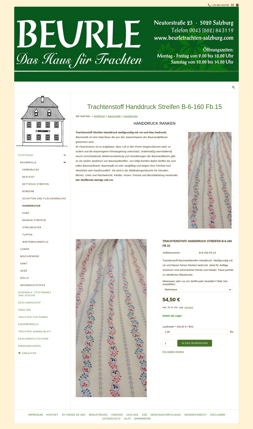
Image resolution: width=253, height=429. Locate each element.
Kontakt (52, 414)
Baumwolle (114, 116)
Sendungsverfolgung (165, 414)
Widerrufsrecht (195, 414)
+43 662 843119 (218, 5)
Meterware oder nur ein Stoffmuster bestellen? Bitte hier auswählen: (195, 283)
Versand (188, 307)
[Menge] (169, 343)
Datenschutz (111, 418)
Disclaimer (217, 414)
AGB (144, 414)
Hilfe (127, 418)
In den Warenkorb (195, 343)
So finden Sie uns (73, 414)
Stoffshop (99, 116)
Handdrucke (131, 116)
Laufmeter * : (178, 326)
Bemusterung (98, 414)
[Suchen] (124, 87)
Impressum (35, 414)
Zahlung (132, 414)
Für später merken (173, 351)
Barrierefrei (142, 418)
